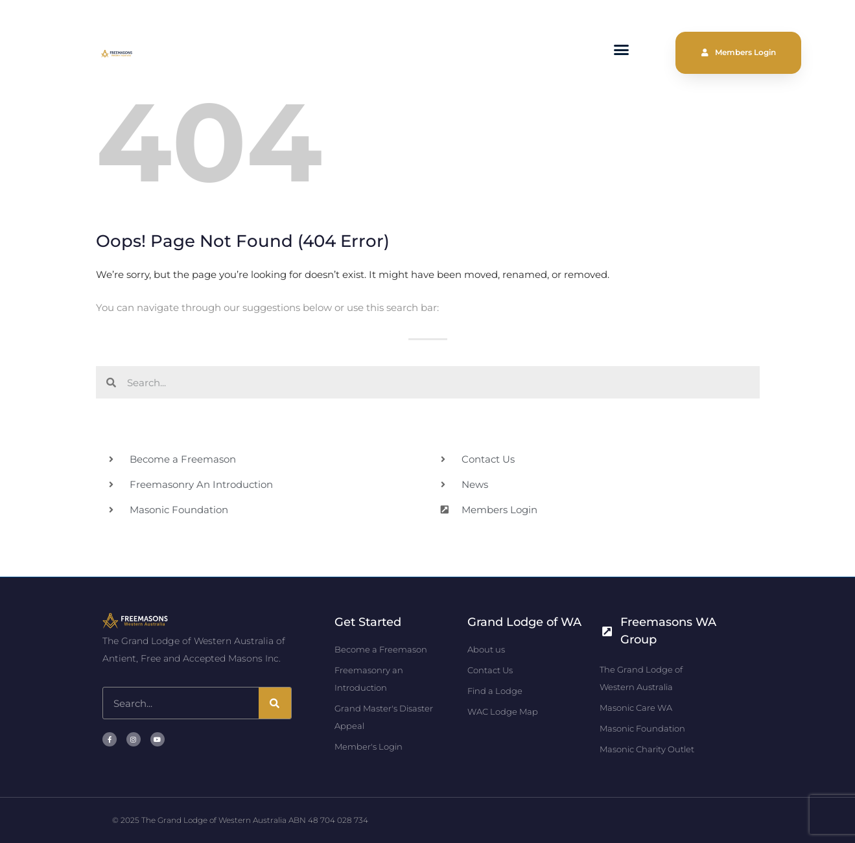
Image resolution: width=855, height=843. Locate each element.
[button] (621, 50)
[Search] (275, 703)
